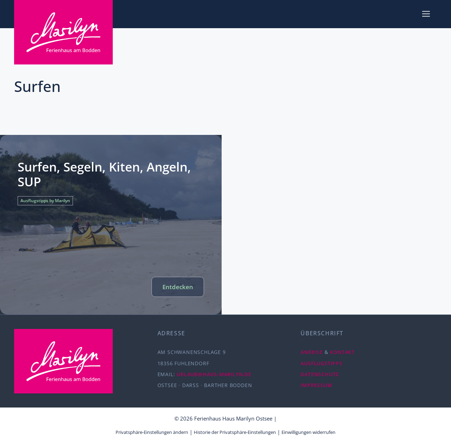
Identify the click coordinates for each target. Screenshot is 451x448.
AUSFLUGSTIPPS (321, 363)
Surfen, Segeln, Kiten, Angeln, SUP (104, 174)
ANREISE (312, 352)
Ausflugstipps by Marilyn (45, 201)
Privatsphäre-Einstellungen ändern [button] (152, 432)
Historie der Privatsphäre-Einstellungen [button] (235, 432)
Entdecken (177, 287)
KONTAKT (342, 352)
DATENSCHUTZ (320, 374)
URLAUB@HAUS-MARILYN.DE (214, 374)
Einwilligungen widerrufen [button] (308, 432)
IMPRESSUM (316, 385)
